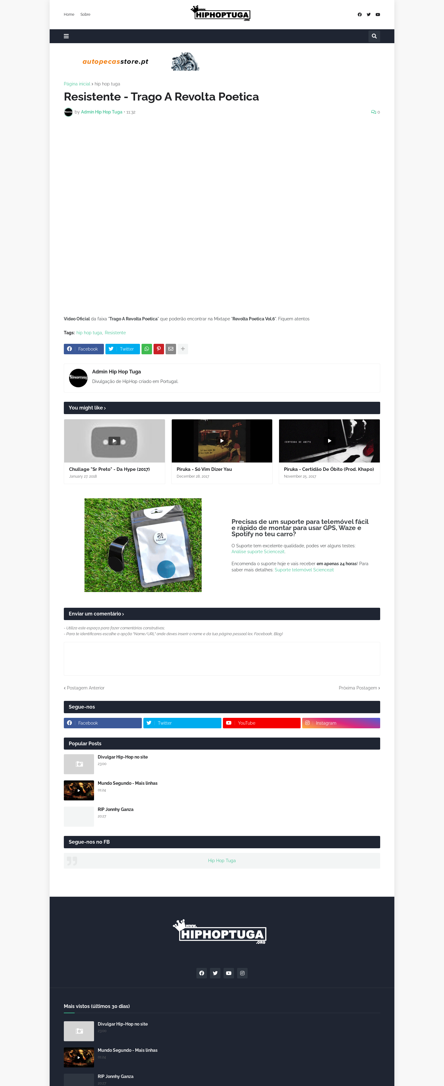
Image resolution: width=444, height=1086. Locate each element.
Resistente (115, 332)
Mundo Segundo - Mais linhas (128, 783)
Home (69, 14)
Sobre (85, 14)
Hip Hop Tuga (222, 860)
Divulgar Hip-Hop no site (123, 757)
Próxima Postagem (358, 687)
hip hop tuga (107, 84)
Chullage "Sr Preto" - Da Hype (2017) (109, 469)
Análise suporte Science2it (258, 551)
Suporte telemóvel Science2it (304, 569)
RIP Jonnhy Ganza (116, 809)
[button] (66, 36)
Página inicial (77, 84)
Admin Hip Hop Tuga (116, 372)
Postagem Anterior (86, 687)
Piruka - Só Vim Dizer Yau (204, 469)
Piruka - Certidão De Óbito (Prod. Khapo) (329, 469)
